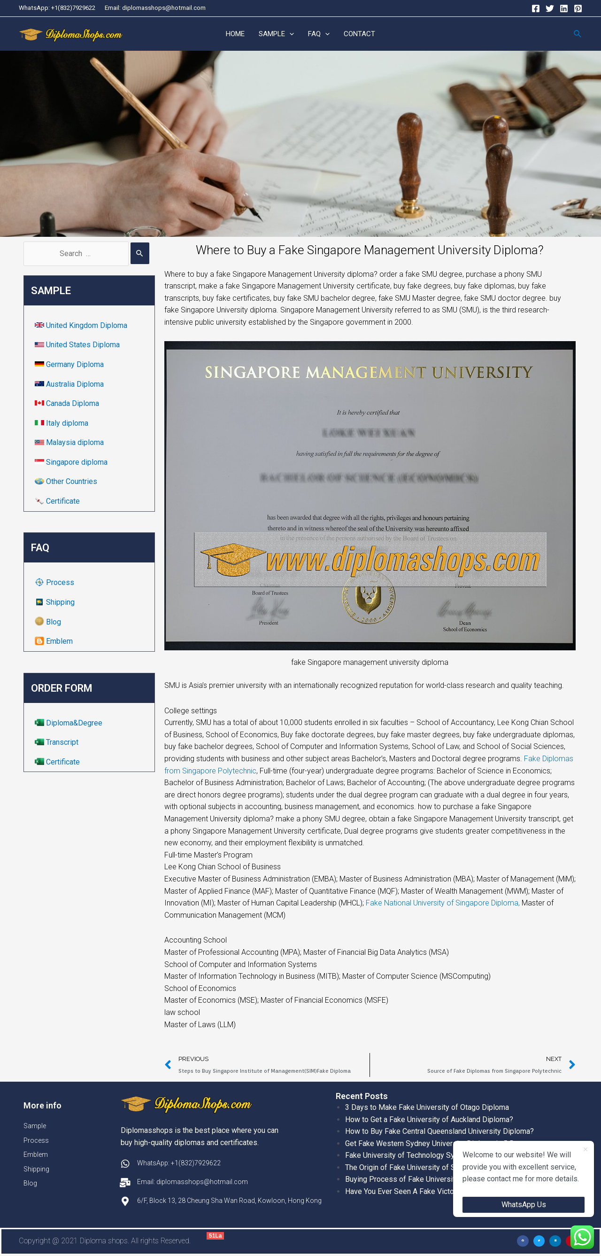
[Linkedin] (564, 8)
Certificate (58, 501)
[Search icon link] (578, 34)
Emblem (55, 641)
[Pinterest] (578, 8)
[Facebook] (536, 8)
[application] (289, 34)
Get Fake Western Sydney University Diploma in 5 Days (435, 1143)
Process (55, 582)
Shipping (56, 602)
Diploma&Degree (69, 722)
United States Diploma (78, 345)
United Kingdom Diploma (82, 325)
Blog (49, 621)
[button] (523, 1241)
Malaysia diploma (70, 442)
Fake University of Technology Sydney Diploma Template (438, 1155)
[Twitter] (550, 8)
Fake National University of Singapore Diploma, (444, 903)
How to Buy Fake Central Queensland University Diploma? (439, 1131)
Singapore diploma (72, 462)
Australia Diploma (70, 384)
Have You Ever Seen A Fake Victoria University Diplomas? (439, 1191)
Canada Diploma (68, 403)
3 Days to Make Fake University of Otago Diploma (427, 1107)
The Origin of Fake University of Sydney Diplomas (427, 1167)
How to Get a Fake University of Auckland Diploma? (429, 1119)
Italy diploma (62, 423)
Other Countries (67, 481)
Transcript (57, 742)
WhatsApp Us (523, 1204)
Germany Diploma (70, 364)
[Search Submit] (140, 254)
